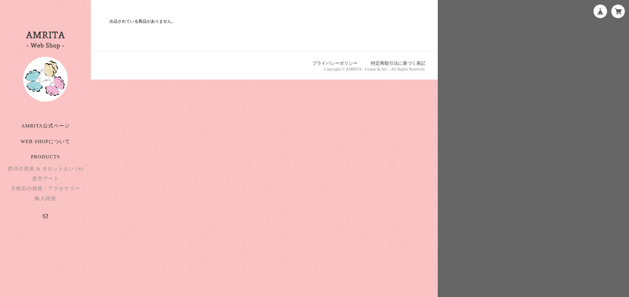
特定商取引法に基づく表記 (398, 63)
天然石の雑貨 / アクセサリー (45, 188)
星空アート (45, 179)
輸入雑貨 (45, 198)
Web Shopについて (45, 141)
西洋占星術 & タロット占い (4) (45, 169)
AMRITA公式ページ (45, 126)
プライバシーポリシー (335, 63)
